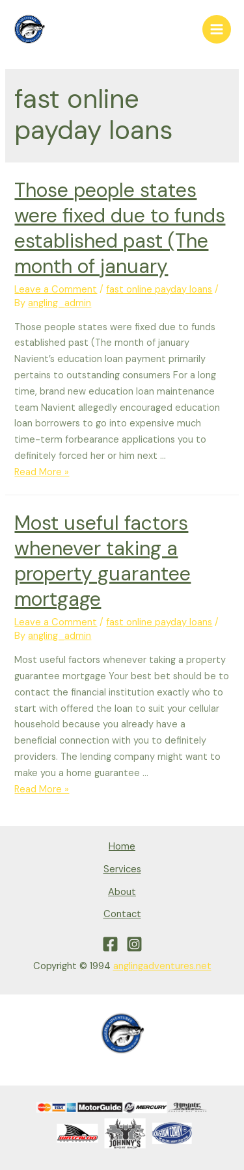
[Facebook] (110, 944)
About (122, 892)
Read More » (41, 472)
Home (122, 846)
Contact (122, 914)
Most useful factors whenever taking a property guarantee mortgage (102, 561)
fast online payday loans (159, 289)
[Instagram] (134, 944)
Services (122, 869)
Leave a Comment (55, 289)
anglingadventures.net (162, 966)
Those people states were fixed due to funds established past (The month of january (119, 228)
